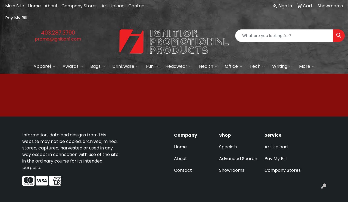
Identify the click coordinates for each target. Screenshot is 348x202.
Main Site (14, 6)
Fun (152, 66)
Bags (97, 66)
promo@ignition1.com (58, 39)
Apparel (44, 66)
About (51, 6)
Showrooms (231, 170)
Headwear (178, 66)
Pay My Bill (16, 18)
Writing (282, 66)
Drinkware (125, 66)
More (307, 66)
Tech (257, 66)
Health (208, 66)
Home (34, 6)
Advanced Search (238, 158)
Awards (73, 66)
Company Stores (79, 6)
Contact (137, 6)
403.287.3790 (58, 32)
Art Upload (113, 6)
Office (234, 66)
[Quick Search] (284, 35)
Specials (228, 147)
